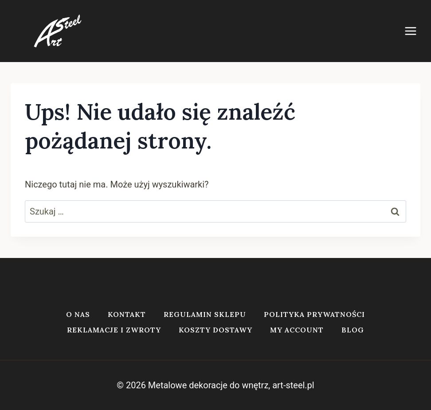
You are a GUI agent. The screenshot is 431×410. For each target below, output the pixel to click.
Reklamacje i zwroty (114, 329)
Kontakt (127, 314)
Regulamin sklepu (205, 314)
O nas (78, 314)
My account (297, 329)
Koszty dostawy (215, 329)
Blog (352, 329)
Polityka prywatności (314, 314)
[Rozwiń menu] (415, 31)
